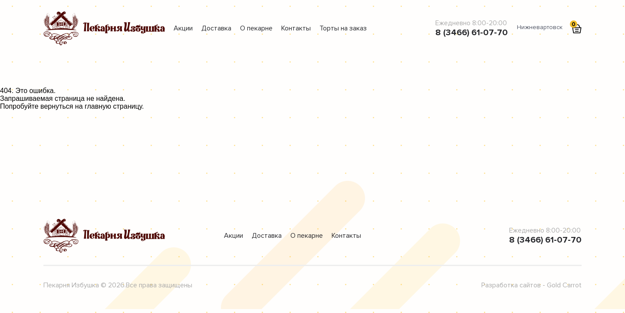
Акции (183, 28)
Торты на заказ (343, 28)
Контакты (296, 28)
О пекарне (256, 28)
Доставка (216, 28)
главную (98, 106)
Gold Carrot (564, 285)
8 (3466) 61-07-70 (471, 32)
